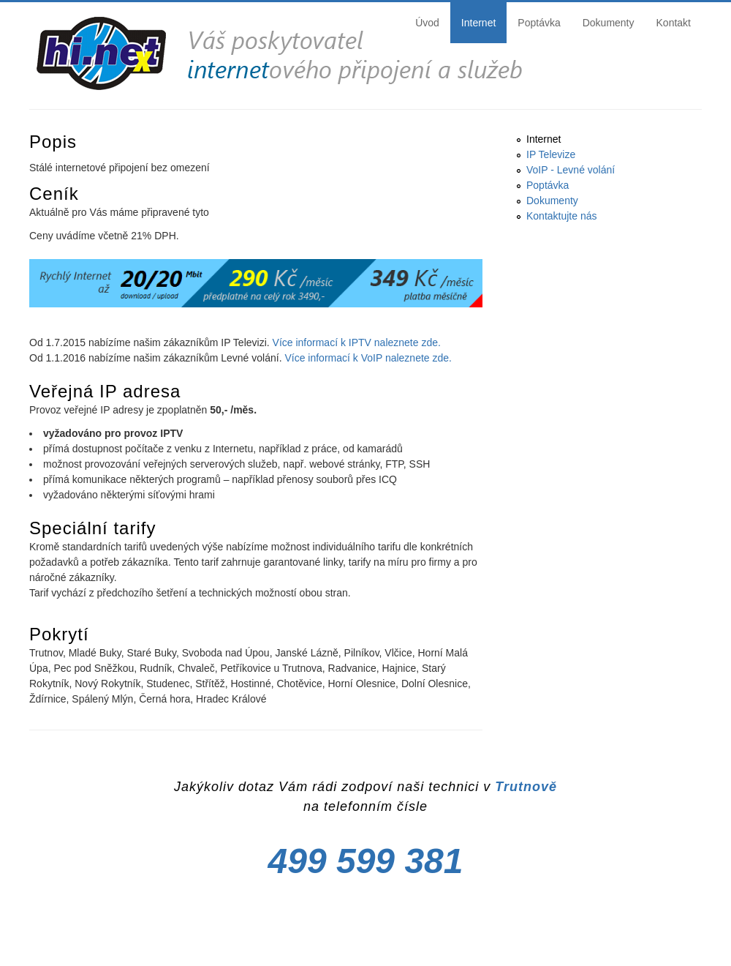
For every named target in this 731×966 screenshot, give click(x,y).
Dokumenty (609, 23)
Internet (478, 23)
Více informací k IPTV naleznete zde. (357, 342)
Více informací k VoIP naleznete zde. (368, 358)
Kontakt (673, 23)
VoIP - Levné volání (570, 170)
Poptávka (539, 23)
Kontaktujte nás (561, 216)
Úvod (427, 23)
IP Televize (550, 154)
